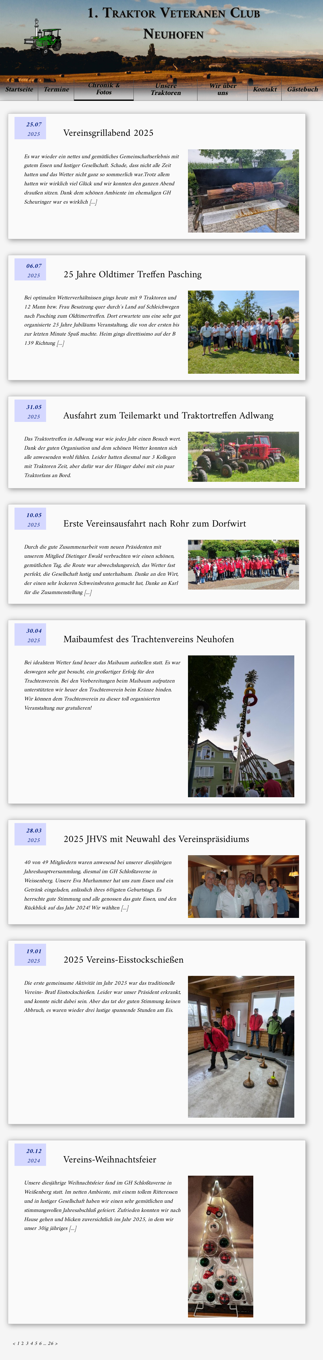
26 (50, 1343)
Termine (56, 90)
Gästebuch (302, 90)
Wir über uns (222, 89)
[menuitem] (19, 90)
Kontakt (264, 90)
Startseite (19, 90)
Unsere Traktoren (165, 89)
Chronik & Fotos (104, 89)
